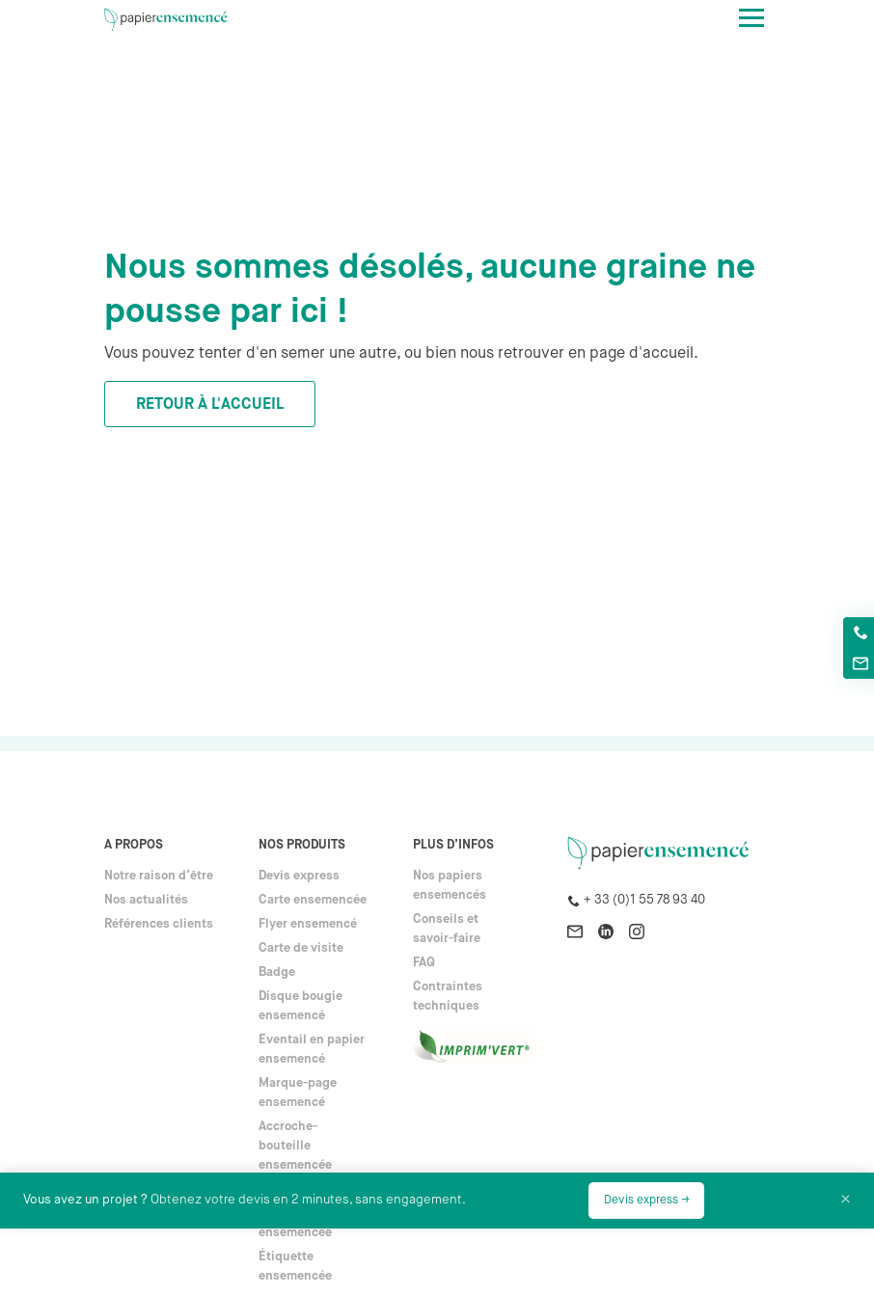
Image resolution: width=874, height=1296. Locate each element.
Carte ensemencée (313, 900)
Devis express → (646, 1200)
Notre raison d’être (158, 876)
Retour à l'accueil (210, 405)
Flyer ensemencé (308, 924)
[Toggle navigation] (751, 18)
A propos (133, 845)
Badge (277, 972)
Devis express (299, 876)
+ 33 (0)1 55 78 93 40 (644, 900)
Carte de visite (301, 948)
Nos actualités (146, 900)
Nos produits (302, 845)
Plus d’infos (453, 845)
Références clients (158, 924)
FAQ (424, 963)
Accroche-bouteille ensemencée (295, 1146)
